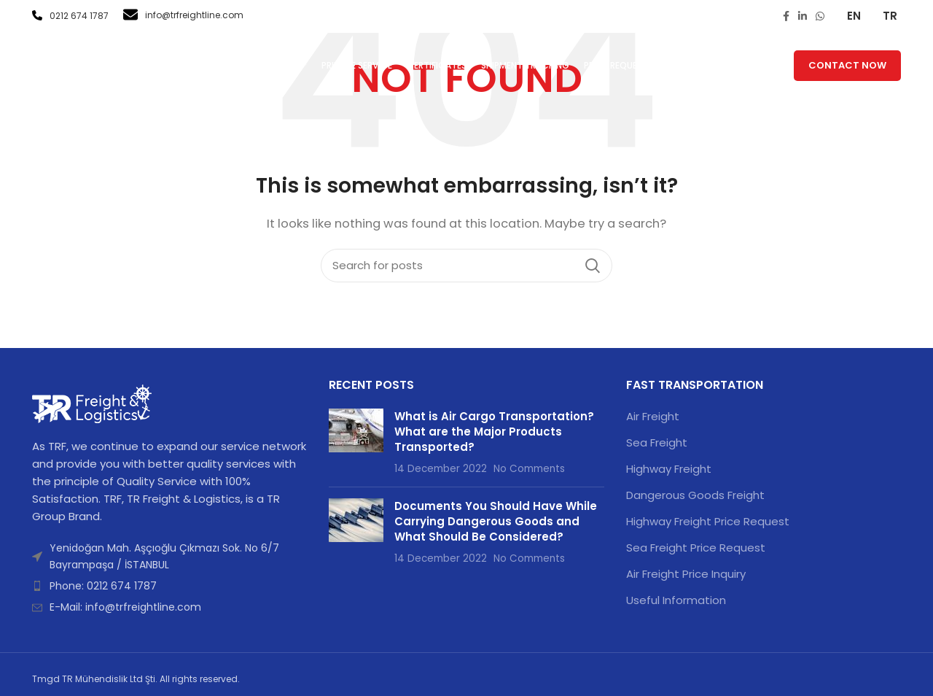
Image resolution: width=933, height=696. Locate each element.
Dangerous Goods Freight (695, 495)
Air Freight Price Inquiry (686, 573)
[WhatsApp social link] (820, 16)
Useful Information (676, 600)
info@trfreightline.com (183, 15)
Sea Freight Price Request (695, 547)
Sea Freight (656, 442)
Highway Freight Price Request (707, 521)
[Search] (466, 265)
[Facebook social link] (786, 16)
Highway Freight (668, 468)
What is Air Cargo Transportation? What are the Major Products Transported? (494, 432)
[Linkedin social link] (802, 16)
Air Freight (652, 416)
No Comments (529, 469)
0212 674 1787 (70, 15)
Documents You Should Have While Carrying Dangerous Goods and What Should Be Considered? (495, 521)
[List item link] (169, 586)
